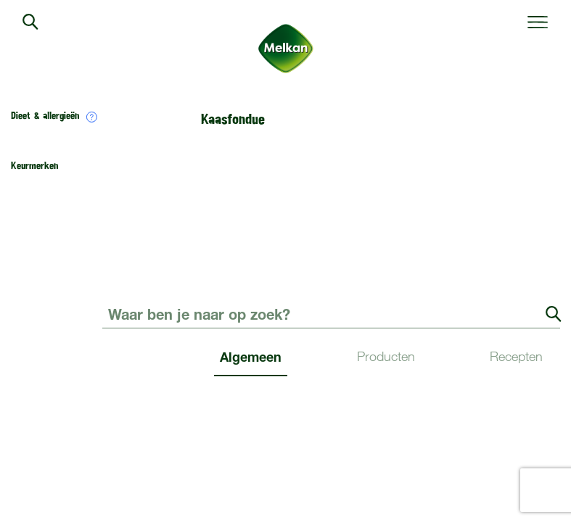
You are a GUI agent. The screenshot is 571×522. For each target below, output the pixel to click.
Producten (386, 356)
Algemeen (251, 357)
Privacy (435, 488)
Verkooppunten (413, 285)
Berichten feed (249, 447)
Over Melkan (276, 285)
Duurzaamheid (139, 285)
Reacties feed (385, 447)
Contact (540, 285)
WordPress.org (522, 447)
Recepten (516, 356)
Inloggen (124, 447)
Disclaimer (488, 488)
